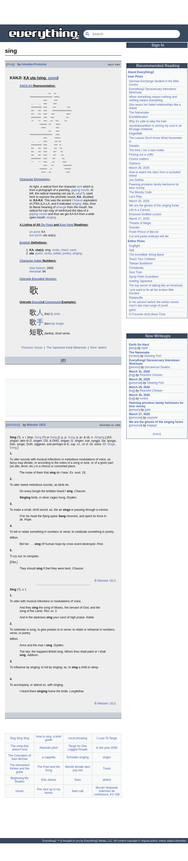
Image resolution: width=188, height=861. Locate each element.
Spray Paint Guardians (144, 276)
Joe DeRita (136, 180)
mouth (85, 207)
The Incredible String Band (146, 254)
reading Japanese (140, 281)
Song (13, 465)
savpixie (152, 417)
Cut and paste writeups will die (149, 236)
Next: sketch (98, 365)
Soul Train (135, 272)
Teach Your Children (142, 259)
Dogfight (134, 246)
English (25, 260)
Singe (111, 462)
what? (79, 211)
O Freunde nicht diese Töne (147, 314)
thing (10, 64)
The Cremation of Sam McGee (19, 774)
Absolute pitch (48, 765)
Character (26, 197)
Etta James (48, 797)
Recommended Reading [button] (158, 66)
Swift (144, 348)
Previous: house (32, 365)
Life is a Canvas (139, 210)
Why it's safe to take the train (148, 121)
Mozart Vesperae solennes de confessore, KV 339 (107, 809)
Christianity (136, 268)
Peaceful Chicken (151, 375)
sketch (107, 797)
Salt (131, 250)
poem (39, 271)
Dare (77, 797)
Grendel (134, 227)
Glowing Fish (152, 356)
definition (13, 442)
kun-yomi (35, 253)
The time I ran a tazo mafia (146, 150)
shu (50, 341)
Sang (53, 455)
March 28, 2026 (139, 168)
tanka (47, 271)
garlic (132, 310)
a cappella (48, 775)
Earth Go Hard (139, 344)
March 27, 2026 (139, 218)
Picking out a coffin (141, 154)
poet (57, 331)
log (132, 375)
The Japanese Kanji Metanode (66, 365)
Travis (107, 786)
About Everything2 (141, 72)
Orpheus (134, 163)
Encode (37, 319)
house (20, 808)
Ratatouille (136, 297)
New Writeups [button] (158, 336)
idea (133, 348)
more (157, 433)
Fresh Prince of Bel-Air (144, 232)
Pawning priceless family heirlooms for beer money (156, 404)
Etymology (41, 197)
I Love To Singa (107, 756)
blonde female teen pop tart (77, 786)
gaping (75, 207)
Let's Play (135, 196)
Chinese (77, 218)
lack (79, 204)
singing (76, 221)
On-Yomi (47, 242)
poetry (67, 271)
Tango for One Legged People (78, 765)
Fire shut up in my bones (48, 808)
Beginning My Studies (20, 797)
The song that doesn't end (19, 765)
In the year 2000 (107, 765)
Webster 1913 (36, 442)
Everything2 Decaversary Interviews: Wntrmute (154, 362)
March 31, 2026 (139, 371)
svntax (144, 398)
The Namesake (139, 112)
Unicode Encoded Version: (38, 296)
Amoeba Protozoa (33, 64)
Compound (53, 319)
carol (73, 267)
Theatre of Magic (140, 223)
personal (135, 383)
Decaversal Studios (157, 367)
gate (147, 409)
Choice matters (139, 159)
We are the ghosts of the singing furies (154, 205)
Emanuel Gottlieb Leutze (145, 214)
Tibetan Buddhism (141, 263)
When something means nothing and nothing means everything (153, 98)
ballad (57, 271)
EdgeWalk (135, 133)
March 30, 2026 (139, 201)
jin (49, 331)
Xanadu (134, 145)
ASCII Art (26, 86)
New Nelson (37, 285)
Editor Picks (136, 241)
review (134, 356)
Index (38, 278)
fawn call (77, 808)
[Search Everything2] (131, 34)
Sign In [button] (158, 45)
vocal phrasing (77, 756)
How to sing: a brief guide (48, 755)
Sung (38, 455)
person (134, 367)
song (52, 78)
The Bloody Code (140, 192)
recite (55, 267)
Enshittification (138, 117)
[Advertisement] (94, 12)
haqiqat (151, 425)
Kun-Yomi (66, 242)
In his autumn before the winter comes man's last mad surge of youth (154, 303)
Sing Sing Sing (19, 756)
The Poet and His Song (48, 786)
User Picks (135, 76)
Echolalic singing (78, 775)
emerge (61, 225)
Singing (99, 455)
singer (60, 341)
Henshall (35, 289)
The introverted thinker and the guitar (20, 786)
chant (64, 267)
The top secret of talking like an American (156, 285)
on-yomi (34, 249)
